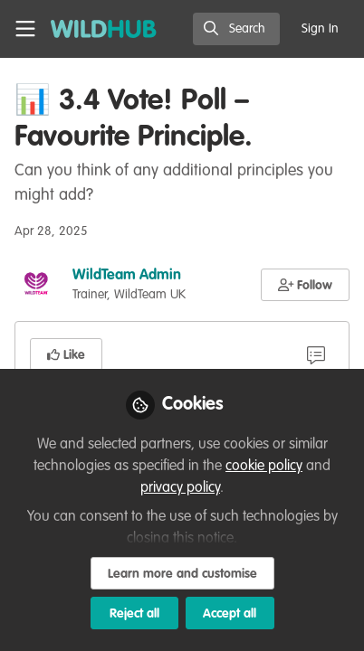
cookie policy (263, 466)
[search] (236, 29)
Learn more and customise (182, 574)
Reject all (134, 614)
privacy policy (180, 488)
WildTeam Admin (126, 276)
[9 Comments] (316, 354)
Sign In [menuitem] (320, 29)
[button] (305, 285)
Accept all (229, 614)
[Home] (104, 29)
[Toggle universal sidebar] (25, 29)
